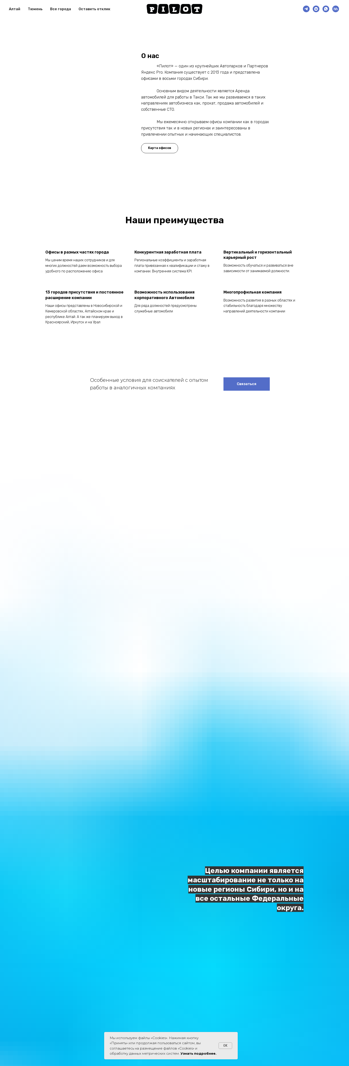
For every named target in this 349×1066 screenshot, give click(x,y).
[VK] (316, 9)
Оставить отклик (94, 9)
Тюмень (35, 9)
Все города (60, 9)
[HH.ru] (335, 9)
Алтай (14, 9)
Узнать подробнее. (198, 1053)
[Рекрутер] (306, 9)
